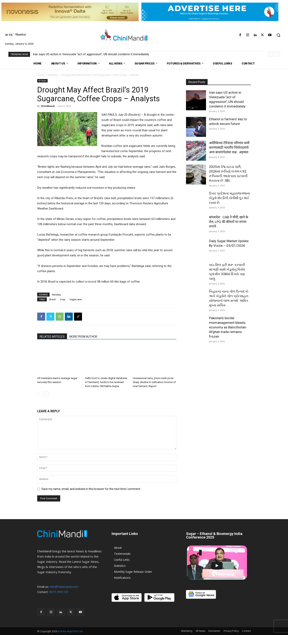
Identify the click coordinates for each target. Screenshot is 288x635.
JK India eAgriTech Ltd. (70, 631)
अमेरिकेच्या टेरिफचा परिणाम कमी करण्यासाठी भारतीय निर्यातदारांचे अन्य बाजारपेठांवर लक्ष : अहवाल (229, 147)
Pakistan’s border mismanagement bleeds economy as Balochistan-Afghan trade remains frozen (228, 327)
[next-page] (46, 394)
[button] (278, 35)
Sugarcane (76, 299)
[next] (277, 54)
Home (40, 75)
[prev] (270, 54)
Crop (62, 299)
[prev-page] (39, 394)
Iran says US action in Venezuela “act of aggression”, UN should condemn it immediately (91, 54)
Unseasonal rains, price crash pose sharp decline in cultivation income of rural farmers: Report (154, 382)
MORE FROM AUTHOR (83, 336)
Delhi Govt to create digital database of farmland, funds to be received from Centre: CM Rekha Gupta (106, 382)
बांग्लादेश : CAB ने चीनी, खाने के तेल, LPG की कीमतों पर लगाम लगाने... (228, 221)
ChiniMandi (48, 105)
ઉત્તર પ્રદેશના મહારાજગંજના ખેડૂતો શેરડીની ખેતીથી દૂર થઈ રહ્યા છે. (229, 198)
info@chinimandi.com (64, 587)
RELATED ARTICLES (52, 336)
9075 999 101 (59, 592)
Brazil (52, 299)
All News (53, 75)
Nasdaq (56, 294)
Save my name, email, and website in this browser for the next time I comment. (91, 489)
